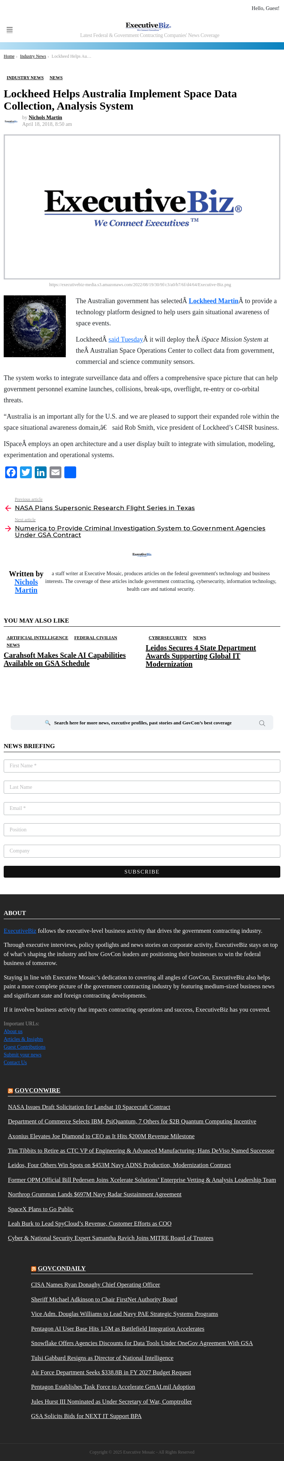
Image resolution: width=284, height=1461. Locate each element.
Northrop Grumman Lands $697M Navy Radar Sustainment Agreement (94, 1194)
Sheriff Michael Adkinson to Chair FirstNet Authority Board (104, 1299)
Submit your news (22, 1055)
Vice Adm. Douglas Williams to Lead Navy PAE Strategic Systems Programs (124, 1314)
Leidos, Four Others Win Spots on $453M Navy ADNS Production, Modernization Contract (119, 1165)
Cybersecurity (168, 637)
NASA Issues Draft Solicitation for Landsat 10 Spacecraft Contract (89, 1107)
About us (13, 1031)
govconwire (38, 1090)
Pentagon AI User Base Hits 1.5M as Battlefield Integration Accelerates (117, 1329)
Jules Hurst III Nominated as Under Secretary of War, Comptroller (111, 1401)
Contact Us (15, 1062)
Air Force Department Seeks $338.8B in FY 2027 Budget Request (111, 1372)
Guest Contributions (24, 1047)
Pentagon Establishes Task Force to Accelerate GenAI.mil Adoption (113, 1387)
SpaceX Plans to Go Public (40, 1209)
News (13, 645)
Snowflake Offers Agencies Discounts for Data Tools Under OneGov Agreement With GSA (142, 1343)
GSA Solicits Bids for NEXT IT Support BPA (86, 1416)
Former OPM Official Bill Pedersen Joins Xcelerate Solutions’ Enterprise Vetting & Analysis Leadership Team (142, 1180)
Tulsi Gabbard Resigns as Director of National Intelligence (102, 1358)
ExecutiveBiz (20, 930)
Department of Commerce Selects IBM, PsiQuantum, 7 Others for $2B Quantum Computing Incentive (132, 1121)
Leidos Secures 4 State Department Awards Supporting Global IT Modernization (201, 656)
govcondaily (62, 1268)
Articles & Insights (23, 1039)
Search (262, 724)
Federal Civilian (95, 637)
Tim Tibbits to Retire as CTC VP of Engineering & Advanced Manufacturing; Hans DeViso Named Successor (141, 1150)
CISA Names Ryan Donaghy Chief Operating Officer (95, 1284)
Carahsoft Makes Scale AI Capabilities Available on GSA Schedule (65, 659)
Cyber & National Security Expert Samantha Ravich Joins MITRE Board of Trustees (110, 1238)
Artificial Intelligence (37, 637)
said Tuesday (125, 339)
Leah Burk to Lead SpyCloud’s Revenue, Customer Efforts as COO (89, 1223)
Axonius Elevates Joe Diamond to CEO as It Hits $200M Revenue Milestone (101, 1136)
